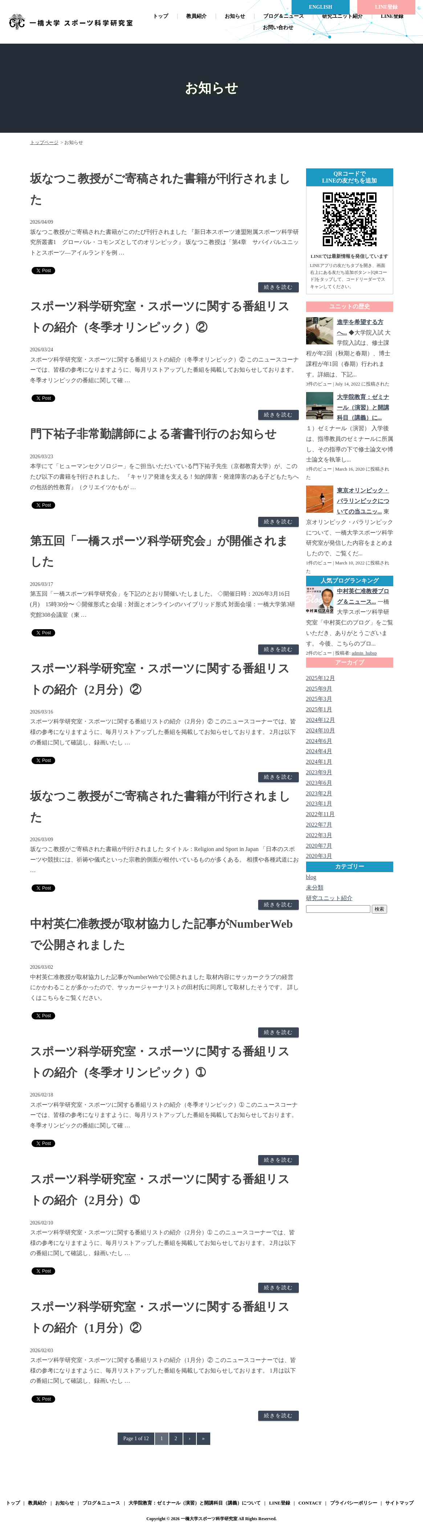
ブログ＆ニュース (283, 16)
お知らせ (235, 16)
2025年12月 (320, 678)
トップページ (44, 142)
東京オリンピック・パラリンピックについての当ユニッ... (363, 501)
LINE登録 (392, 16)
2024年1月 (319, 762)
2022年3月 (319, 835)
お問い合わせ (278, 27)
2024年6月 (319, 741)
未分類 (315, 887)
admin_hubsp (364, 653)
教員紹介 (196, 16)
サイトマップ (399, 1503)
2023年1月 (319, 803)
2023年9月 (319, 772)
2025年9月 (319, 689)
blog (311, 877)
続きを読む (278, 287)
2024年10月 (320, 730)
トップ (160, 16)
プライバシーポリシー (353, 1503)
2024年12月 (320, 720)
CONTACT (310, 1503)
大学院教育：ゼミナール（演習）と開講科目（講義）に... (363, 407)
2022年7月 (319, 825)
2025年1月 (319, 709)
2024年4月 (319, 751)
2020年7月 (319, 846)
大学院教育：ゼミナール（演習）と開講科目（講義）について (195, 1503)
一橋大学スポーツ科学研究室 (209, 1518)
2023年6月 (319, 783)
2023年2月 (319, 793)
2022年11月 (320, 814)
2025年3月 (319, 699)
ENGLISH (320, 7)
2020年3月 (319, 856)
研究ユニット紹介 (342, 16)
